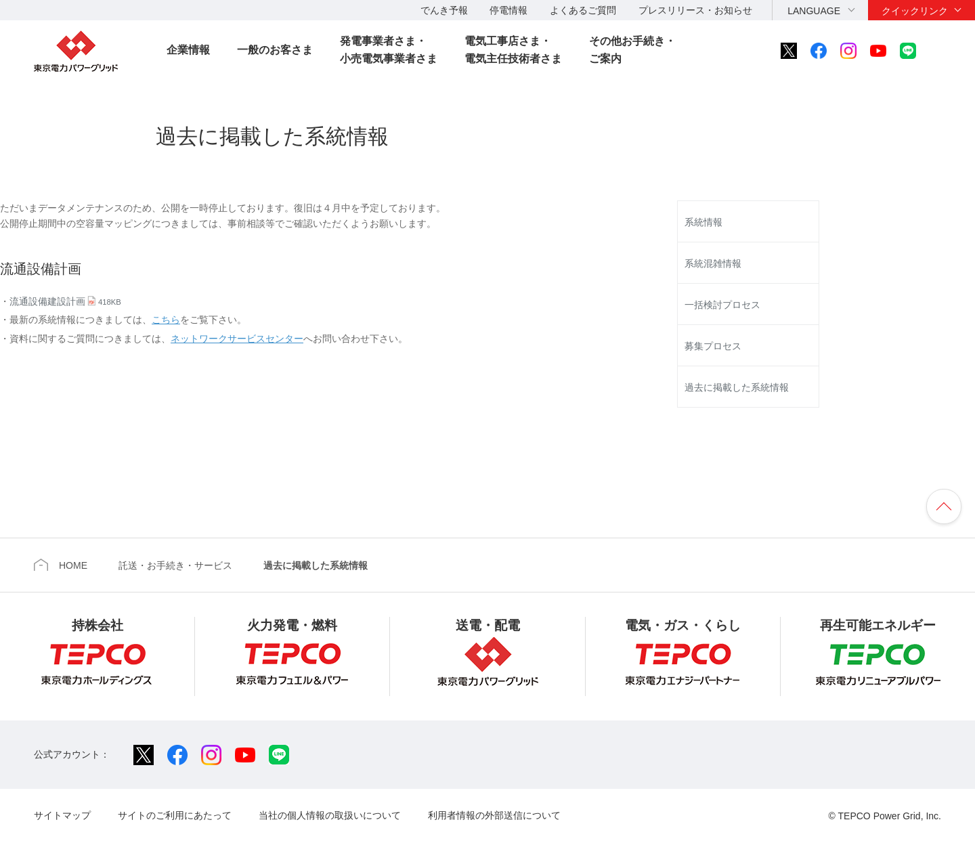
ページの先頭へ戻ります (943, 506)
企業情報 (188, 50)
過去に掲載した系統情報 (737, 387)
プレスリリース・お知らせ (695, 10)
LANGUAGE (813, 10)
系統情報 (703, 222)
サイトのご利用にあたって (175, 815)
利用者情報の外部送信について (494, 815)
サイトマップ (62, 815)
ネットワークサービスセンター (237, 338)
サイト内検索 (945, 51)
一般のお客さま (275, 50)
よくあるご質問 (583, 10)
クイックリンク (915, 10)
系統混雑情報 (713, 263)
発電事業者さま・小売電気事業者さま (388, 49)
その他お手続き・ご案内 (632, 49)
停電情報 (508, 10)
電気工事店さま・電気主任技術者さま (513, 49)
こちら (166, 319)
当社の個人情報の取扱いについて (330, 815)
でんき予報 (444, 10)
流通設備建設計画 (65, 301)
